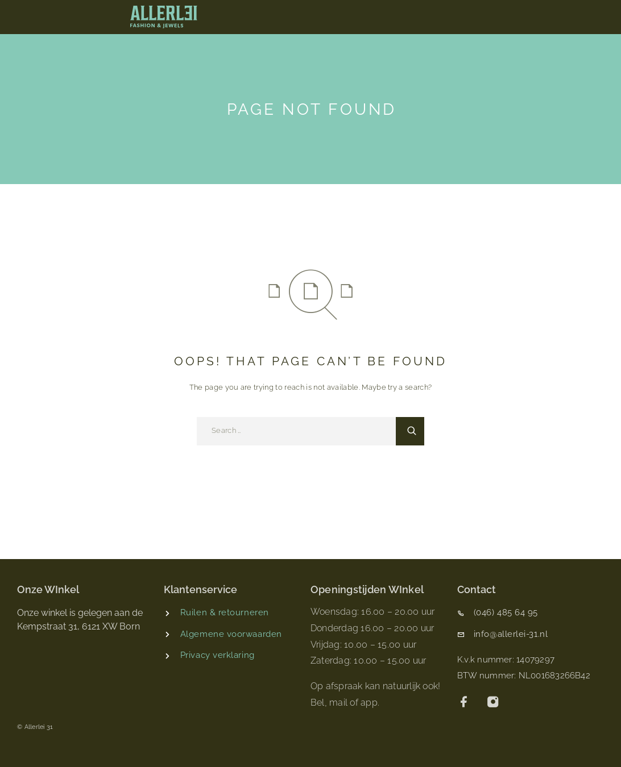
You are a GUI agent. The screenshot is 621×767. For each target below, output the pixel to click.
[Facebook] (464, 703)
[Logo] (163, 17)
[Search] (410, 431)
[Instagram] (493, 703)
